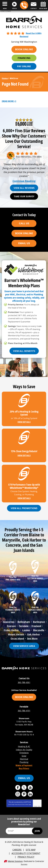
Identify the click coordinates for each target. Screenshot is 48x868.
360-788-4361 (24, 5)
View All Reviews (24, 187)
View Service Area (24, 645)
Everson (11, 625)
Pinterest (24, 794)
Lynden (26, 630)
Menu (5, 8)
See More (32, 638)
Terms (39, 806)
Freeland (36, 625)
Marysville (38, 630)
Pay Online (24, 66)
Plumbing (24, 762)
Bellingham (23, 621)
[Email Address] (24, 831)
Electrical (24, 759)
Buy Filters (24, 768)
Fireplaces (24, 752)
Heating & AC (24, 746)
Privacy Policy (17, 804)
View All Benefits (24, 351)
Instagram (17, 794)
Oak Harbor (33, 634)
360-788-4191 (24, 710)
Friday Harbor (11, 630)
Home (5, 78)
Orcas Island (17, 638)
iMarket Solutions (15, 861)
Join (37, 830)
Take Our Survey (24, 196)
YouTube (30, 787)
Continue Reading (24, 181)
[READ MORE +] (9, 101)
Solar (24, 756)
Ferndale (23, 625)
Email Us (24, 243)
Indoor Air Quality (24, 749)
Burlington (39, 621)
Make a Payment (24, 765)
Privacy (35, 806)
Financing (24, 57)
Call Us (24, 223)
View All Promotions (24, 508)
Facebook (17, 787)
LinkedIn (30, 794)
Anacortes (8, 621)
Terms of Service (25, 804)
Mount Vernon (16, 634)
